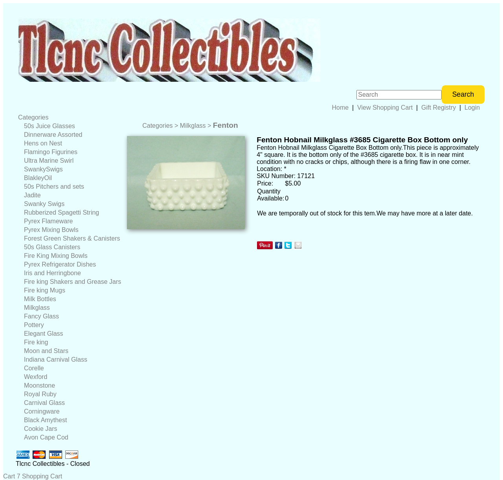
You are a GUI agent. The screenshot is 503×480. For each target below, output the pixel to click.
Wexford (35, 376)
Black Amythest (45, 420)
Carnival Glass (44, 402)
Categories (33, 117)
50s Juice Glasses (49, 126)
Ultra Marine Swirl (48, 160)
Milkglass (37, 307)
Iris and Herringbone (52, 273)
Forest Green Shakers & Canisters (72, 238)
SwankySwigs (43, 169)
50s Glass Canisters (52, 247)
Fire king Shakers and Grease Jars (72, 281)
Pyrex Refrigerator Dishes (60, 264)
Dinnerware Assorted (53, 134)
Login (472, 107)
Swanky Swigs (44, 203)
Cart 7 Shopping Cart (32, 476)
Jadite (32, 195)
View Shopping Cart (385, 107)
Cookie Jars (40, 428)
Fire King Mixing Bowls (56, 255)
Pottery (34, 325)
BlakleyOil (38, 178)
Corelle (34, 368)
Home (340, 107)
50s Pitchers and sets (54, 186)
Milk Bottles (40, 299)
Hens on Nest (43, 143)
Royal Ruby (40, 394)
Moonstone (39, 385)
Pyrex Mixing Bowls (51, 229)
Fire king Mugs (44, 290)
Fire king (36, 342)
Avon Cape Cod (46, 437)
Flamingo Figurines (50, 152)
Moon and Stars (46, 351)
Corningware (42, 411)
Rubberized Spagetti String (61, 212)
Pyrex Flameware (48, 221)
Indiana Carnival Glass (55, 359)
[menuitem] (69, 117)
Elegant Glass (43, 333)
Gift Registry (438, 107)
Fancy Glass (41, 316)
